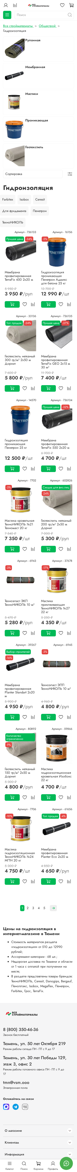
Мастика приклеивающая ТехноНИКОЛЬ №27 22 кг (55, 606)
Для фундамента (14, 211)
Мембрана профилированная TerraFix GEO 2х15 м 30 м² (55, 362)
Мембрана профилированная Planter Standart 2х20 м (20, 690)
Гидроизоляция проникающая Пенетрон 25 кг (16, 444)
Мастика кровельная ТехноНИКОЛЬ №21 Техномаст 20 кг (19, 524)
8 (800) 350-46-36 (20, 1029)
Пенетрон (40, 211)
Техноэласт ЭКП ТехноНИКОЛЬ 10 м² (19, 603)
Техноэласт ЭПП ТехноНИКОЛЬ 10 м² (56, 687)
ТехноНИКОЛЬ (12, 222)
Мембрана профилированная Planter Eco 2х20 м (54, 853)
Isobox (24, 199)
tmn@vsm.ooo (16, 1082)
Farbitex (7, 199)
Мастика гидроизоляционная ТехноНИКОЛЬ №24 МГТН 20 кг (20, 855)
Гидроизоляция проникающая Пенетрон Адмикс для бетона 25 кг (54, 278)
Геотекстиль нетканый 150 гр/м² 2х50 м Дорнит (20, 773)
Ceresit (40, 199)
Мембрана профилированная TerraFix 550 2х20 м (55, 444)
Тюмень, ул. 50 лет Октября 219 (34, 1044)
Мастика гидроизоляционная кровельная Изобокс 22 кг (56, 774)
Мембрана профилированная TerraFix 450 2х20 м (19, 276)
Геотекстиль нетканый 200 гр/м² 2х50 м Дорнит (56, 524)
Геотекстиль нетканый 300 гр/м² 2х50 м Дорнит (20, 360)
